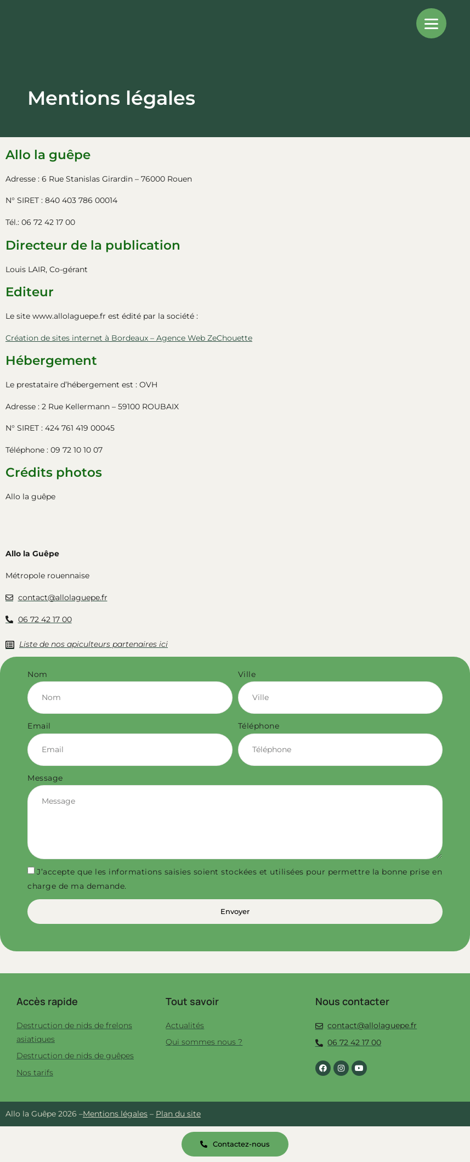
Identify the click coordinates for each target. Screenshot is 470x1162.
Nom (37, 674)
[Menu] (431, 23)
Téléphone (259, 726)
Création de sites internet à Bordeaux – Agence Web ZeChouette (128, 338)
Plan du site (178, 1114)
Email (39, 726)
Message (45, 778)
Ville (247, 674)
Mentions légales (115, 1114)
